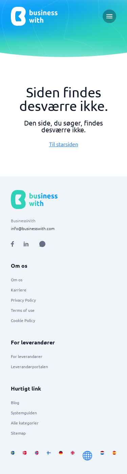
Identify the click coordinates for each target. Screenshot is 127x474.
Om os (16, 279)
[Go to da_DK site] (24, 455)
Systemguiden (24, 412)
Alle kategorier (25, 422)
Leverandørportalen (29, 366)
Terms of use (23, 310)
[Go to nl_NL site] (102, 455)
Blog (15, 402)
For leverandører (26, 356)
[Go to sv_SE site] (13, 455)
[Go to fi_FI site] (48, 455)
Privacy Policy (23, 300)
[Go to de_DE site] (61, 455)
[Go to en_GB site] (73, 455)
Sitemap (18, 433)
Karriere (18, 289)
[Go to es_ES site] (114, 455)
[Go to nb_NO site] (37, 455)
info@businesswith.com (33, 228)
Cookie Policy (23, 320)
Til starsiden (63, 143)
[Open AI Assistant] (42, 244)
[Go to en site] (87, 455)
